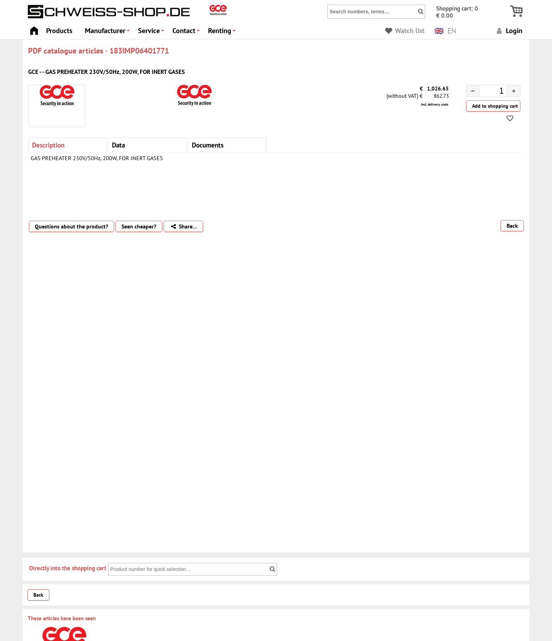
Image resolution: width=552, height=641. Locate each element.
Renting (223, 32)
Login (508, 30)
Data (118, 144)
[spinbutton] (487, 92)
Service (152, 32)
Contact (187, 32)
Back (512, 225)
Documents (208, 144)
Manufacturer (108, 32)
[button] (513, 90)
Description (48, 144)
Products (59, 30)
